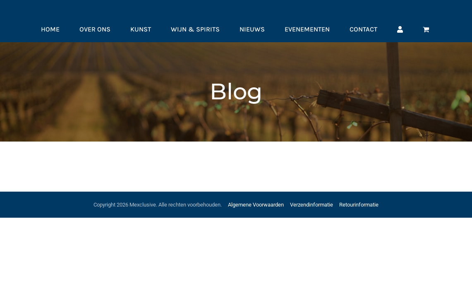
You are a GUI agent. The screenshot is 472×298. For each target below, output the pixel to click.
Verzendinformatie (311, 205)
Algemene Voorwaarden (256, 205)
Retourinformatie (359, 205)
